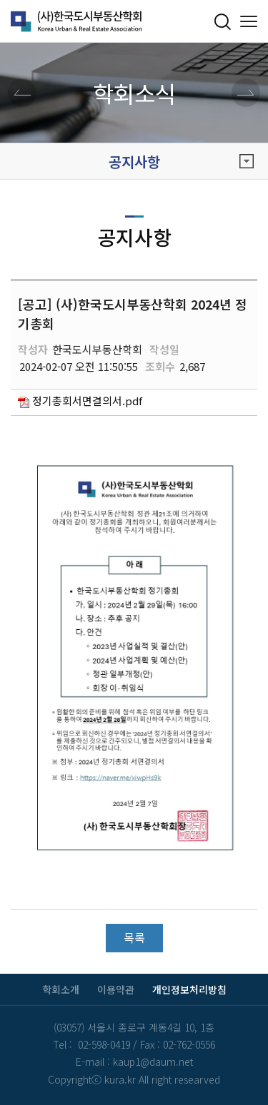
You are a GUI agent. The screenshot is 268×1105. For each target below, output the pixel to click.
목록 (134, 937)
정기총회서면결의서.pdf (87, 400)
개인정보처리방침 (189, 989)
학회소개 (60, 989)
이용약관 (115, 989)
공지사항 (181, 161)
